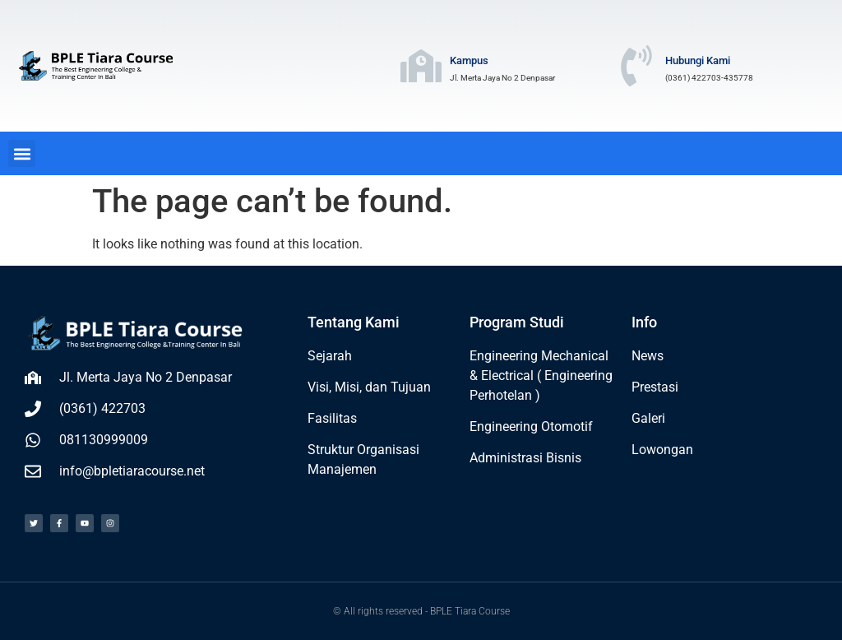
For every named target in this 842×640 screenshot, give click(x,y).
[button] (21, 153)
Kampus (469, 60)
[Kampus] (421, 65)
